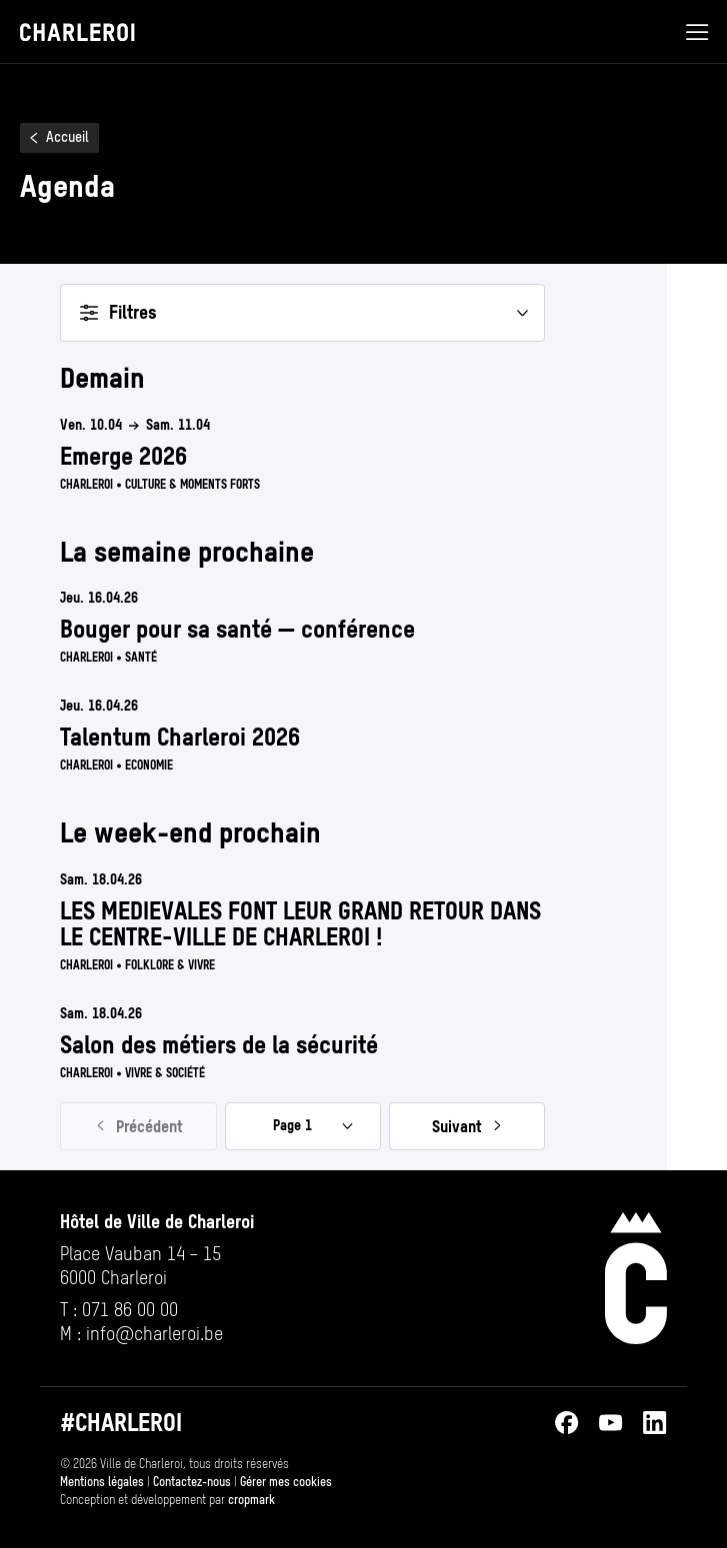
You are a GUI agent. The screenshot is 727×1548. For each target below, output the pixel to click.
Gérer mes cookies (286, 1482)
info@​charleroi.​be (154, 1333)
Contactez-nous (192, 1482)
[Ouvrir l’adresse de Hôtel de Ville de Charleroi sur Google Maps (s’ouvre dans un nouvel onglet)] (157, 1266)
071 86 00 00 (130, 1309)
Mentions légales (102, 1482)
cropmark (251, 1500)
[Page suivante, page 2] (467, 1126)
